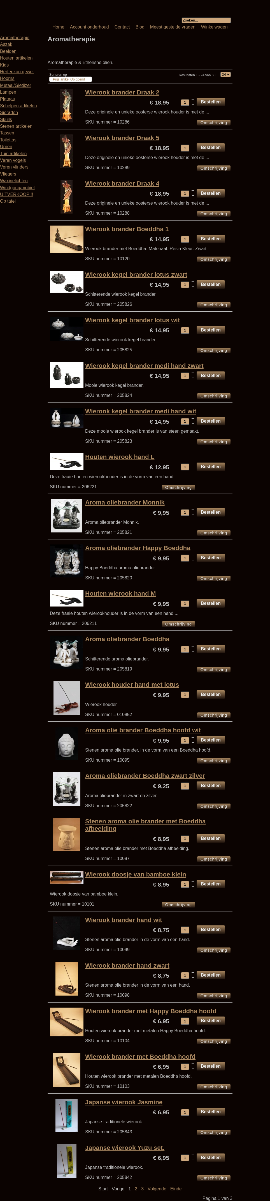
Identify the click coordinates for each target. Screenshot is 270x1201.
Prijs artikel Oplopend (69, 79)
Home (58, 27)
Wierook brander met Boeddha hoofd (140, 1056)
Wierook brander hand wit (123, 919)
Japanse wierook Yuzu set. (124, 1147)
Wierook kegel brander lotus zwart (136, 274)
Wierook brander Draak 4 (122, 183)
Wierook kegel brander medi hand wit (140, 411)
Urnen (6, 146)
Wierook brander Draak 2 (122, 92)
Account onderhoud (89, 27)
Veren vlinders (14, 167)
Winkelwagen (214, 27)
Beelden (8, 51)
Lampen (8, 92)
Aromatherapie (14, 37)
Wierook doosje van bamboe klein (135, 874)
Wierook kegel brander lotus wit (132, 320)
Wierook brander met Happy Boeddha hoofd (151, 1011)
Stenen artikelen (16, 126)
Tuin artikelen (13, 153)
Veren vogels (13, 160)
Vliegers (8, 174)
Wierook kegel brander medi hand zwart (144, 365)
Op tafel (8, 201)
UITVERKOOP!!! (16, 194)
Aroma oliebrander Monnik (125, 502)
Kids (4, 65)
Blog (140, 27)
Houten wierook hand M (120, 593)
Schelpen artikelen (18, 105)
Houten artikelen (16, 58)
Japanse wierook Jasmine (123, 1102)
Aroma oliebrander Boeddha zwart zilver (145, 775)
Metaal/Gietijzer (15, 85)
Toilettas (8, 140)
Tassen (7, 133)
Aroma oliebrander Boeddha (127, 639)
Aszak (6, 44)
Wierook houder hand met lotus (132, 684)
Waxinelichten (14, 180)
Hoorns (7, 78)
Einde (176, 1188)
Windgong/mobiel (17, 187)
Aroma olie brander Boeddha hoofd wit (143, 730)
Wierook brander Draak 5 (122, 137)
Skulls (6, 119)
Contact (122, 27)
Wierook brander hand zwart (127, 965)
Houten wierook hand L (120, 456)
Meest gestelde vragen (172, 27)
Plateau (7, 99)
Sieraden (9, 112)
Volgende (157, 1188)
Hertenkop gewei (17, 71)
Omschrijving (214, 122)
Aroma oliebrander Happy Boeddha (137, 547)
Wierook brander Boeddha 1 (127, 229)
